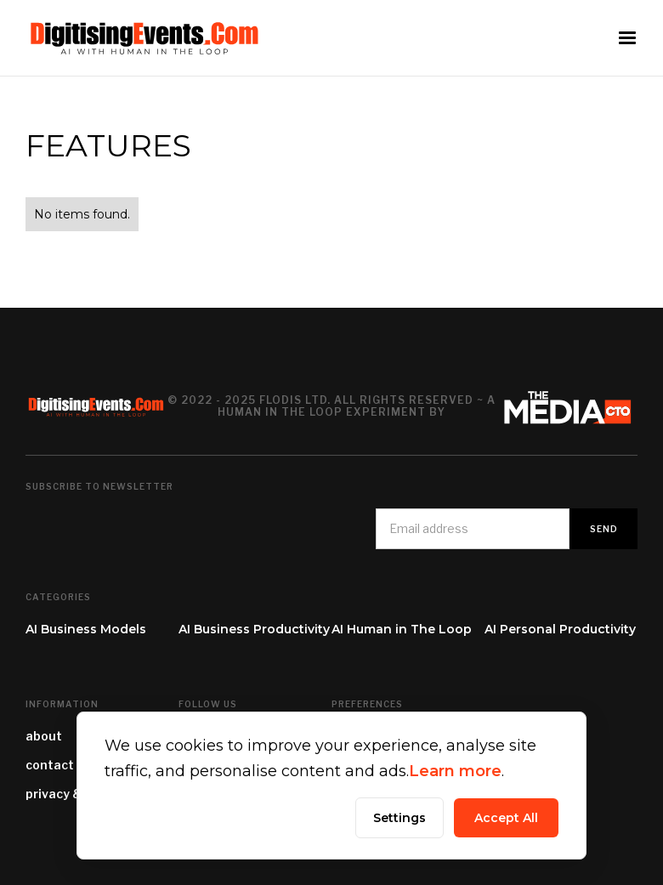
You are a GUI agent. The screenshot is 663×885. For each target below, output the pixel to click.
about (44, 736)
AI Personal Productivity (560, 629)
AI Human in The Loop (402, 629)
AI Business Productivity (254, 629)
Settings (399, 817)
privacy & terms (74, 793)
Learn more (455, 771)
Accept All (506, 817)
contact (50, 764)
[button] (627, 38)
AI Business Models (86, 629)
